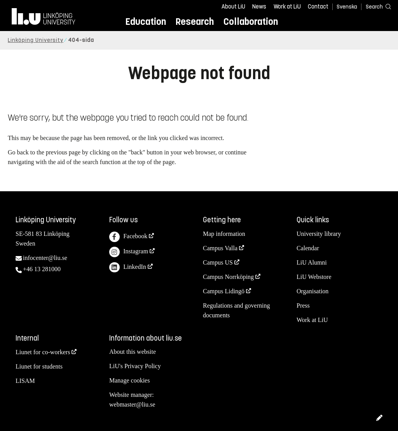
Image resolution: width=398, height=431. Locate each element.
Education (145, 22)
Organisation (312, 291)
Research (194, 22)
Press (303, 305)
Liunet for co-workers (43, 352)
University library (319, 233)
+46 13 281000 (42, 269)
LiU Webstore (314, 276)
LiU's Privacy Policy (135, 366)
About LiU (233, 6)
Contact (318, 6)
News (259, 6)
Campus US (218, 262)
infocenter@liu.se (45, 257)
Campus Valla (220, 248)
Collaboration (250, 22)
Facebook (128, 237)
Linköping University (35, 40)
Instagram (128, 252)
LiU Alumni (312, 262)
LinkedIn (127, 267)
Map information (224, 233)
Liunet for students (39, 366)
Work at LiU (287, 6)
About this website (132, 351)
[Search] (374, 6)
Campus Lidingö (223, 291)
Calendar (308, 248)
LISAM (25, 380)
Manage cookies (129, 380)
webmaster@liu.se (132, 404)
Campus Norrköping (228, 276)
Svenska (347, 6)
